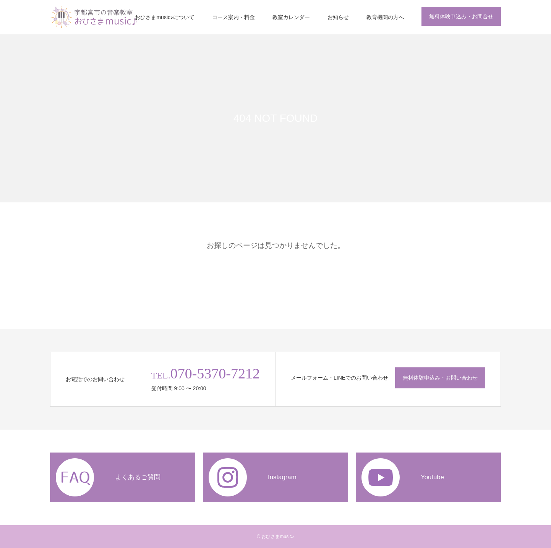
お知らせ (338, 17)
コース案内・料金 (233, 17)
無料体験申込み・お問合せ (461, 16)
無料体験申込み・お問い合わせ (440, 378)
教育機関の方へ (385, 17)
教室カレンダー (291, 17)
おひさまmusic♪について (164, 17)
